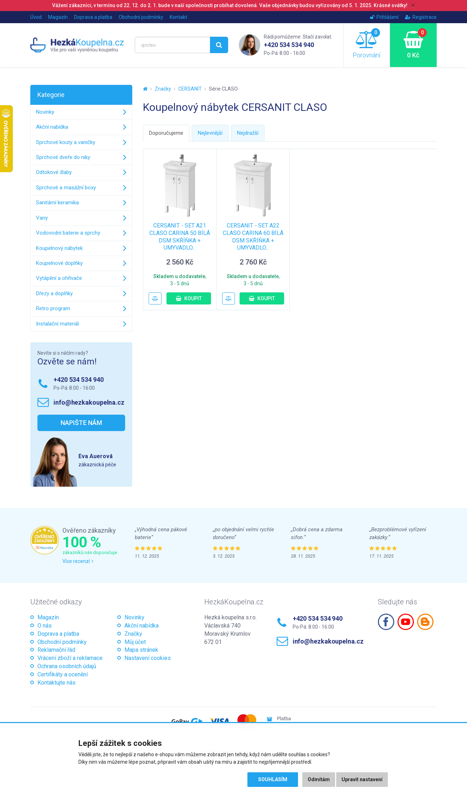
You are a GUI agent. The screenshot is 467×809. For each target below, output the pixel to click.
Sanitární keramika (57, 202)
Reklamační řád (56, 649)
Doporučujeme (166, 133)
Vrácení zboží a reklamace (70, 658)
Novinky (45, 112)
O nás (44, 625)
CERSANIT (190, 89)
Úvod (36, 17)
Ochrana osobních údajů (66, 666)
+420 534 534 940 (289, 44)
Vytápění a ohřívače (59, 278)
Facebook (386, 622)
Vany (42, 218)
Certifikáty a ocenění (62, 674)
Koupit (189, 298)
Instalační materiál (57, 324)
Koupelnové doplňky (59, 263)
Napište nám (81, 422)
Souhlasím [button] (272, 779)
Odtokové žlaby (54, 172)
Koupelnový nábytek (59, 248)
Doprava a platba (93, 17)
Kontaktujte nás (56, 682)
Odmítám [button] (319, 779)
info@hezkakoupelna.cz (88, 402)
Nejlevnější (210, 133)
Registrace (421, 17)
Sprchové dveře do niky (63, 157)
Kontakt (178, 17)
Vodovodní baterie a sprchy (68, 233)
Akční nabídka (52, 127)
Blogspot (425, 622)
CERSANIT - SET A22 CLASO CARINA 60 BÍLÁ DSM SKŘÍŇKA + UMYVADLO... (253, 236)
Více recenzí (77, 561)
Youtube (405, 622)
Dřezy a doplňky (54, 293)
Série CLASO (223, 89)
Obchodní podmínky (141, 17)
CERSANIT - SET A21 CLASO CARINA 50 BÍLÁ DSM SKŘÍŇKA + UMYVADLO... (179, 236)
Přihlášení (384, 17)
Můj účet (135, 642)
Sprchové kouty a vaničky (65, 142)
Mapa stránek (141, 649)
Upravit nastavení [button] (362, 779)
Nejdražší (247, 133)
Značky (163, 89)
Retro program (53, 308)
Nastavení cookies (147, 658)
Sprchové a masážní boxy (66, 187)
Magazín (58, 17)
